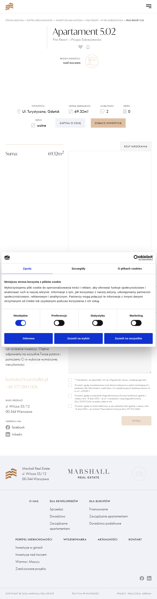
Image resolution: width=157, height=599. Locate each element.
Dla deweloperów (64, 501)
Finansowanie (98, 509)
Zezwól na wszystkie (128, 338)
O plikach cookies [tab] (130, 268)
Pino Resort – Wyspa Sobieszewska (104, 20)
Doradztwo (57, 516)
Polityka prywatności (85, 593)
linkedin (14, 434)
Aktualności (107, 539)
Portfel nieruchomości (40, 20)
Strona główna (15, 20)
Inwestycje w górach (29, 547)
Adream (146, 593)
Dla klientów (99, 501)
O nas (34, 501)
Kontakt (135, 539)
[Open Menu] (148, 6)
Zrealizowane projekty (30, 568)
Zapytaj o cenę (70, 123)
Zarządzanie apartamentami (60, 526)
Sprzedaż (56, 509)
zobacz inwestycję (108, 123)
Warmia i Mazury (27, 561)
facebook (15, 427)
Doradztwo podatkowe (105, 523)
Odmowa (28, 338)
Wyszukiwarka (75, 539)
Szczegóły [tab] (78, 268)
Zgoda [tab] (27, 268)
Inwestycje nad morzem (69, 20)
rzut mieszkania (135, 146)
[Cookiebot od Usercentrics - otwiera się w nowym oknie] (136, 258)
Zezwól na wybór (78, 338)
